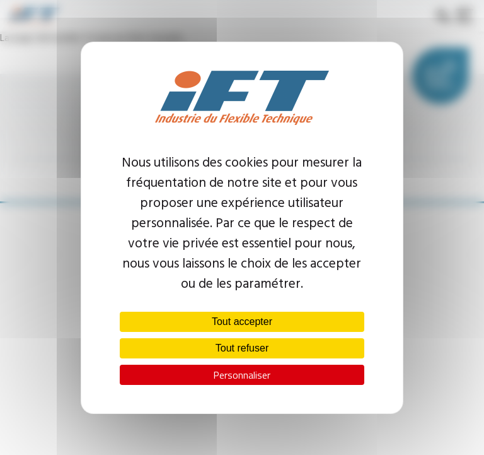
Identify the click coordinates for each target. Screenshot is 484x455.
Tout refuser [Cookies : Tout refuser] (242, 348)
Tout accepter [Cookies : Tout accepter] (242, 321)
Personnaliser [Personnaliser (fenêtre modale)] (241, 374)
